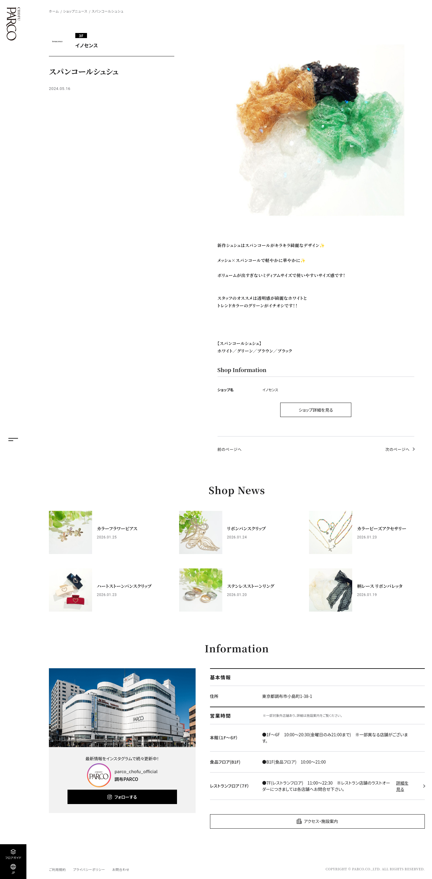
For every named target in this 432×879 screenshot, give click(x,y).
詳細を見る (402, 786)
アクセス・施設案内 (321, 821)
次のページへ (398, 449)
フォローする (125, 797)
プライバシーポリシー (89, 869)
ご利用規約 (57, 869)
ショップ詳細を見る (315, 410)
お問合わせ (120, 869)
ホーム (54, 11)
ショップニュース (75, 11)
